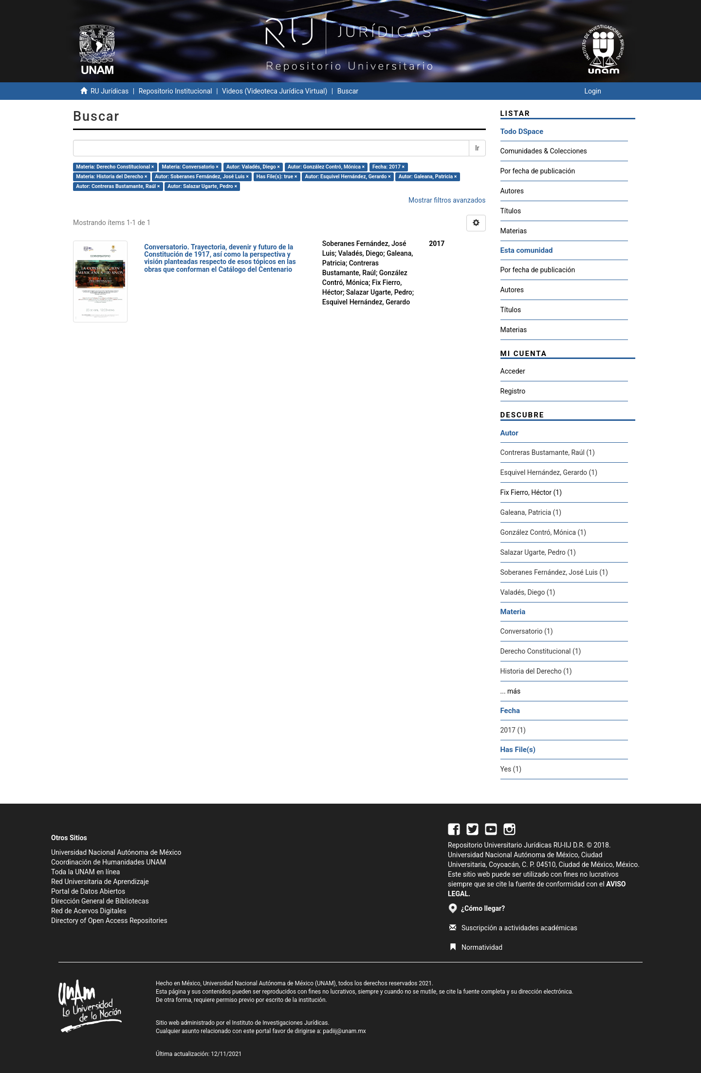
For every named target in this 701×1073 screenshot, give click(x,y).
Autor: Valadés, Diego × (253, 167)
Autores (512, 191)
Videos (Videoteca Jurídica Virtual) (274, 91)
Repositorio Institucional (175, 91)
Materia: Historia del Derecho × (111, 176)
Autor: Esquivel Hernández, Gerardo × (347, 176)
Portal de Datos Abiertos (88, 891)
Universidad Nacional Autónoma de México (116, 852)
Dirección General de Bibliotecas (100, 901)
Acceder (512, 371)
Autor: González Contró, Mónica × (326, 167)
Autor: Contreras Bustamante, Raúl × (118, 186)
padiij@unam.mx (344, 1031)
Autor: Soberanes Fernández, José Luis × (201, 176)
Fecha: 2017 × (388, 167)
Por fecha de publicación (537, 171)
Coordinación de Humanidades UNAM (108, 862)
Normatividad (475, 947)
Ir (477, 148)
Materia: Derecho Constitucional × (115, 167)
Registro (513, 391)
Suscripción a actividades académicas (513, 928)
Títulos (510, 211)
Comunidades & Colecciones (543, 151)
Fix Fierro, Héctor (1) (531, 492)
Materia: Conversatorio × (190, 167)
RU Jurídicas (110, 91)
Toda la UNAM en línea (85, 872)
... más (510, 691)
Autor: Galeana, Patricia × (428, 176)
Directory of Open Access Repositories (109, 920)
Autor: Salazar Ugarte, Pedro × (202, 186)
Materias (513, 231)
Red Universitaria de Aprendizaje (100, 881)
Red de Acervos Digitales (88, 911)
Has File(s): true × (277, 176)
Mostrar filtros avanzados (447, 200)
